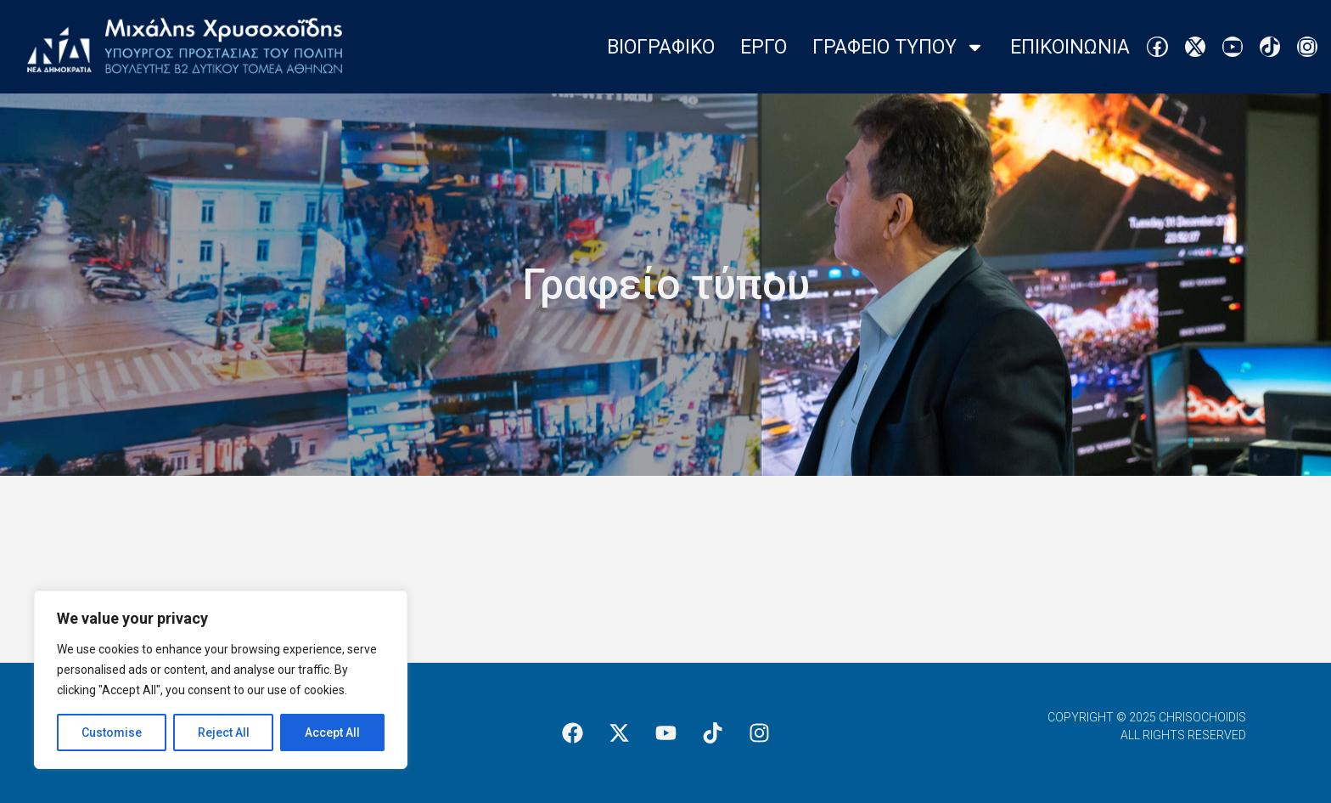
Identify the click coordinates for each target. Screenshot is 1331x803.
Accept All (332, 732)
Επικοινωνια (1070, 47)
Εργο (763, 47)
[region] (220, 680)
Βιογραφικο (661, 47)
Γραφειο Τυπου (898, 47)
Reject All (224, 732)
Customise (111, 732)
